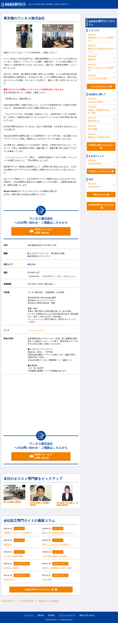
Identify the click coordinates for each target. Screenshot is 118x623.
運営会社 (40, 615)
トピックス (19, 528)
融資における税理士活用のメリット (57, 533)
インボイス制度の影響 (13, 556)
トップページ (28, 615)
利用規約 (51, 615)
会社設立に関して (22, 564)
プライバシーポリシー (67, 615)
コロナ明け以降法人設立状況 (54, 556)
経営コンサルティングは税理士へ (56, 544)
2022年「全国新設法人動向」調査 (57, 568)
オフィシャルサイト (36, 330)
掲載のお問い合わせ (87, 615)
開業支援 (7, 544)
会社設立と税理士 (11, 568)
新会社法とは (9, 580)
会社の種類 (47, 580)
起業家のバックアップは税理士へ (18, 533)
